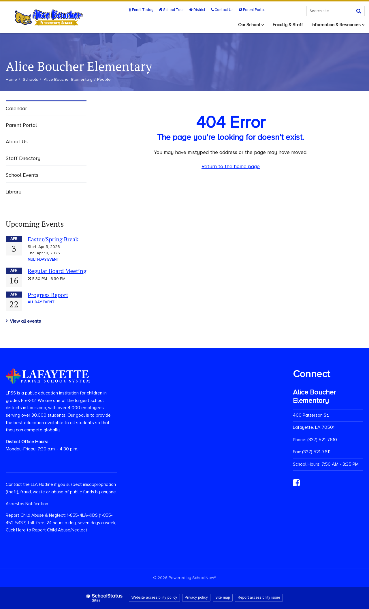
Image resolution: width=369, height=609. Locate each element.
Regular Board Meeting (57, 271)
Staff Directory (23, 158)
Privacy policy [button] (196, 597)
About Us (17, 141)
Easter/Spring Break (53, 239)
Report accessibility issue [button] (259, 597)
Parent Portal (252, 9)
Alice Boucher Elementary (68, 79)
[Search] (358, 11)
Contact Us (222, 9)
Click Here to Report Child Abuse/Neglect (46, 530)
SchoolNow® (204, 577)
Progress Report (48, 295)
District (197, 9)
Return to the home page (231, 166)
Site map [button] (222, 597)
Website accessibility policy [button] (154, 597)
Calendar (16, 108)
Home (11, 79)
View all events (25, 321)
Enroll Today (141, 9)
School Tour (171, 9)
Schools (30, 79)
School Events (22, 175)
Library (13, 192)
